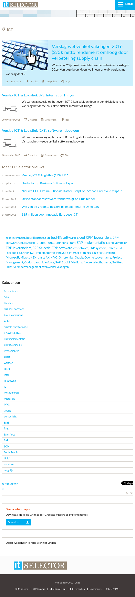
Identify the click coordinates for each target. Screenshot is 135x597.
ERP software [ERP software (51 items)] (62, 248)
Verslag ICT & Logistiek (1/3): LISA (45, 175)
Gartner (8, 362)
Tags (68, 81)
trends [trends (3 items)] (107, 262)
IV (5, 386)
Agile (7, 296)
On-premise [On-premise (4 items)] (66, 257)
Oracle (7, 410)
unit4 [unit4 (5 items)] (9, 267)
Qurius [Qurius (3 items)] (28, 262)
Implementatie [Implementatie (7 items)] (45, 252)
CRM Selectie (21, 589)
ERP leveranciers (13, 344)
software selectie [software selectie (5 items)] (91, 262)
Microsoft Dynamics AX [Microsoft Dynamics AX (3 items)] (34, 257)
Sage (6, 428)
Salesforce (9, 434)
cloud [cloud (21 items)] (81, 238)
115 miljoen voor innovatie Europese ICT (50, 214)
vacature (9, 464)
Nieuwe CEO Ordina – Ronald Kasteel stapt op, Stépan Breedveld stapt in (72, 191)
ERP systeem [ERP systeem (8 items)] (98, 248)
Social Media (11, 452)
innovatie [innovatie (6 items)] (62, 252)
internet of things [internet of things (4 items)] (80, 252)
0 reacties (33, 81)
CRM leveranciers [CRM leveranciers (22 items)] (98, 237)
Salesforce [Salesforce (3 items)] (48, 262)
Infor (6, 374)
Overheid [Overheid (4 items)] (90, 257)
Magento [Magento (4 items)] (110, 252)
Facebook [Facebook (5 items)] (12, 252)
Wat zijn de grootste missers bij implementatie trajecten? (60, 206)
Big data (8, 303)
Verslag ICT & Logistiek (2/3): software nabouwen (40, 130)
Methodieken (11, 392)
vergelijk (8, 470)
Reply (127, 493)
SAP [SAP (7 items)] (58, 262)
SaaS (6, 422)
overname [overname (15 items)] (104, 257)
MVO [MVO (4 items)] (54, 257)
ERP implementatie (14, 338)
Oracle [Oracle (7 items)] (79, 257)
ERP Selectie (39, 589)
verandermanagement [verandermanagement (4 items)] (27, 267)
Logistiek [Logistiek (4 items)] (97, 252)
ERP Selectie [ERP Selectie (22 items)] (42, 248)
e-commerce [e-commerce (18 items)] (45, 243)
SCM (6, 446)
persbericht (10, 416)
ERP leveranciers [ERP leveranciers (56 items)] (18, 248)
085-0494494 (113, 589)
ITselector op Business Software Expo (47, 183)
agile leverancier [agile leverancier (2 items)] (15, 237)
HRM (7, 368)
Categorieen (51, 81)
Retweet (131, 493)
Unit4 (7, 458)
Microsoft (9, 398)
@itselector (10, 483)
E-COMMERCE (12, 332)
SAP (6, 440)
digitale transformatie (16, 326)
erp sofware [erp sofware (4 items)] (80, 248)
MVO (7, 404)
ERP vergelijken (77, 589)
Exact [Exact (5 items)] (111, 248)
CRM (7, 320)
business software (14, 308)
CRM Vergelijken (58, 589)
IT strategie (10, 380)
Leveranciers (95, 589)
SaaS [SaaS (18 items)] (37, 262)
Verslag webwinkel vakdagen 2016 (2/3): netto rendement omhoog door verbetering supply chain (90, 52)
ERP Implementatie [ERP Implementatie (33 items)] (91, 242)
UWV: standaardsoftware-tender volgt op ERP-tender (58, 199)
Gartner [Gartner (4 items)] (24, 252)
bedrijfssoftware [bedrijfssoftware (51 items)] (63, 237)
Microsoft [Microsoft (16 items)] (12, 257)
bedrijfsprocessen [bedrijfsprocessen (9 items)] (38, 237)
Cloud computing (13, 315)
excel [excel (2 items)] (119, 248)
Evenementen (11, 350)
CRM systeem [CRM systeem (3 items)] (27, 242)
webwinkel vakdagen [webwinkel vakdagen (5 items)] (55, 267)
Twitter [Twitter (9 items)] (117, 262)
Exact (7, 356)
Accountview (11, 291)
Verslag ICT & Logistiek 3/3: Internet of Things (38, 95)
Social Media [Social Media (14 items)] (70, 262)
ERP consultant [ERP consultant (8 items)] (66, 242)
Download (14, 522)
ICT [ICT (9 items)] (32, 252)
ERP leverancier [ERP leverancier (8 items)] (116, 242)
